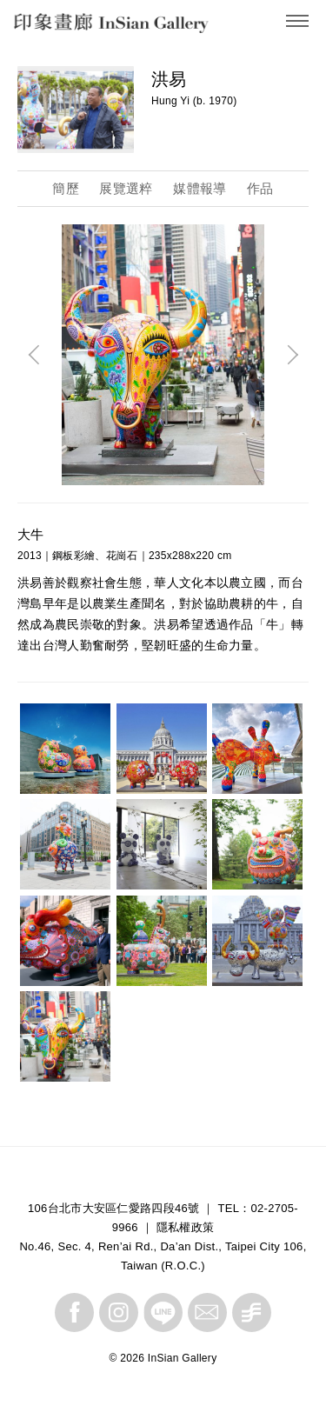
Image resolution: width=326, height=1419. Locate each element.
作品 (260, 188)
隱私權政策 (185, 1227)
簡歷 (65, 188)
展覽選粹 (125, 188)
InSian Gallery (80, 26)
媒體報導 (199, 188)
